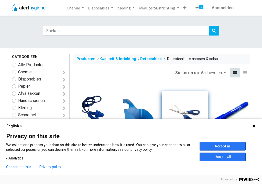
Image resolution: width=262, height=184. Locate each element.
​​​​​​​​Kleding (25, 107)
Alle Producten (31, 64)
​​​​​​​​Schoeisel (27, 114)
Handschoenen (31, 100)
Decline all (223, 157)
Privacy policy (50, 167)
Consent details (18, 167)
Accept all (223, 146)
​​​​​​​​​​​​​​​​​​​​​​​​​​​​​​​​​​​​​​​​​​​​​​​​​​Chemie (25, 72)
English (14, 126)
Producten (86, 59)
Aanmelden (223, 8)
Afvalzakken (29, 93)
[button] (185, 8)
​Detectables (151, 59)
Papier (24, 86)
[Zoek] (214, 31)
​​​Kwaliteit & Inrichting (118, 59)
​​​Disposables (29, 79)
